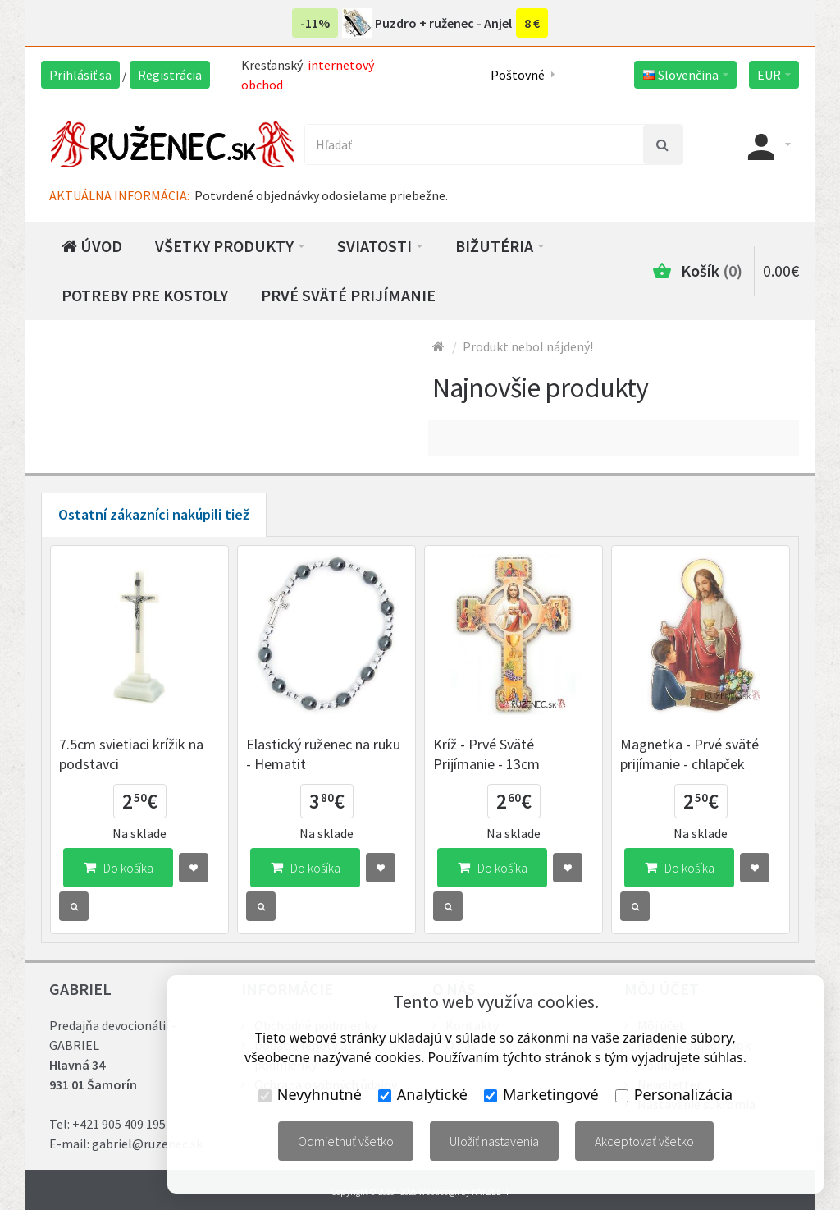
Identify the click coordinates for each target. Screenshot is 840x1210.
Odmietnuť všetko (346, 1141)
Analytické (423, 1094)
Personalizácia (674, 1094)
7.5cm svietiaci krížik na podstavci (131, 754)
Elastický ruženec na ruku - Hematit (323, 754)
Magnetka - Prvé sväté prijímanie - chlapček (689, 754)
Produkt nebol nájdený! (528, 346)
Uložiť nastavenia (494, 1141)
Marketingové (541, 1094)
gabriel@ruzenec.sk (147, 1143)
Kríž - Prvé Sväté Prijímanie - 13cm (486, 754)
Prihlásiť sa (80, 74)
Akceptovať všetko (644, 1141)
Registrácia (170, 74)
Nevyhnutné (310, 1094)
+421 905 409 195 (119, 1124)
